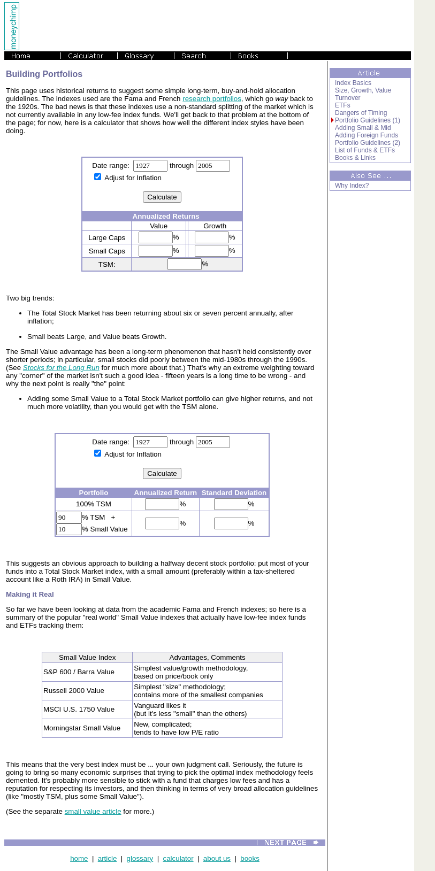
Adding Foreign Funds (366, 135)
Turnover (348, 98)
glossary (140, 858)
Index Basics (353, 83)
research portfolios (211, 99)
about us (217, 858)
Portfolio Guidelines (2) (367, 143)
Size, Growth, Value (363, 90)
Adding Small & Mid (363, 128)
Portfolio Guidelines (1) (367, 120)
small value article (93, 811)
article (107, 858)
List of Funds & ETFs (365, 150)
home (79, 858)
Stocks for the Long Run (61, 368)
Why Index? (352, 185)
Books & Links (355, 157)
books (250, 858)
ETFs (342, 105)
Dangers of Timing (361, 113)
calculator (178, 858)
